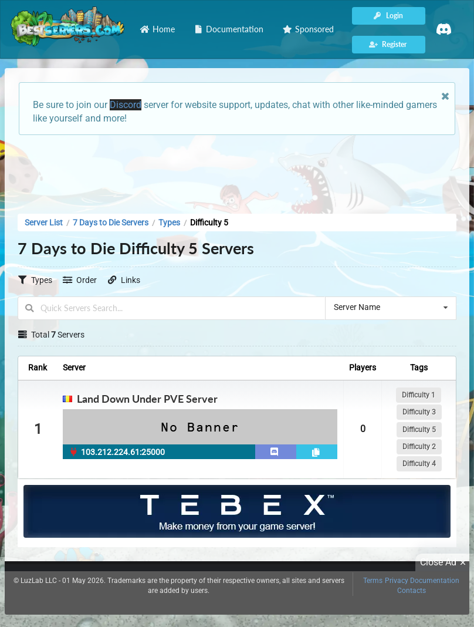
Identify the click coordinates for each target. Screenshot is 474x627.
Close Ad (444, 562)
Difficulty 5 (419, 430)
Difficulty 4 (419, 464)
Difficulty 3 (419, 412)
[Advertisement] (237, 170)
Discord (125, 104)
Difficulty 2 (419, 447)
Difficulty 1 (418, 395)
